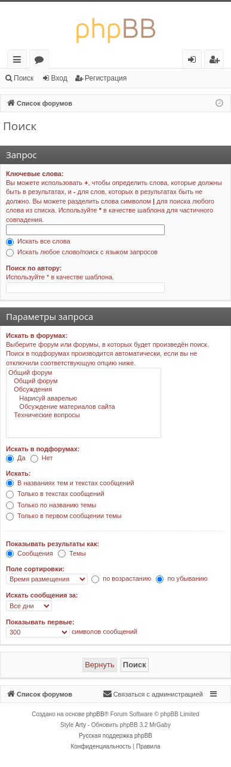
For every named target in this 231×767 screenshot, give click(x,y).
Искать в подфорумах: (43, 448)
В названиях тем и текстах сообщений (70, 482)
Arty (80, 725)
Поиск (23, 78)
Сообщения (29, 553)
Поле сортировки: (35, 568)
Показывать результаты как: (52, 543)
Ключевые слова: (35, 173)
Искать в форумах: (36, 335)
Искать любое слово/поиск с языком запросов (82, 251)
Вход (59, 78)
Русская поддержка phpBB (115, 735)
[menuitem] (153, 694)
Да (16, 457)
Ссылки (19, 61)
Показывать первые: (40, 622)
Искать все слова (38, 241)
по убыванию (181, 578)
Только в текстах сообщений (55, 493)
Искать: (18, 473)
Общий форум (83, 373)
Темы (72, 553)
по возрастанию (121, 578)
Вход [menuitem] (194, 61)
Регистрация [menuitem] (217, 61)
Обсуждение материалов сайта (83, 407)
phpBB (95, 714)
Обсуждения (83, 390)
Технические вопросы (83, 415)
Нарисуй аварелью (83, 399)
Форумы (41, 61)
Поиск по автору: (33, 268)
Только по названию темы (51, 505)
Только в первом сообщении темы (64, 515)
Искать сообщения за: (42, 595)
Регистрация (106, 78)
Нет (41, 457)
